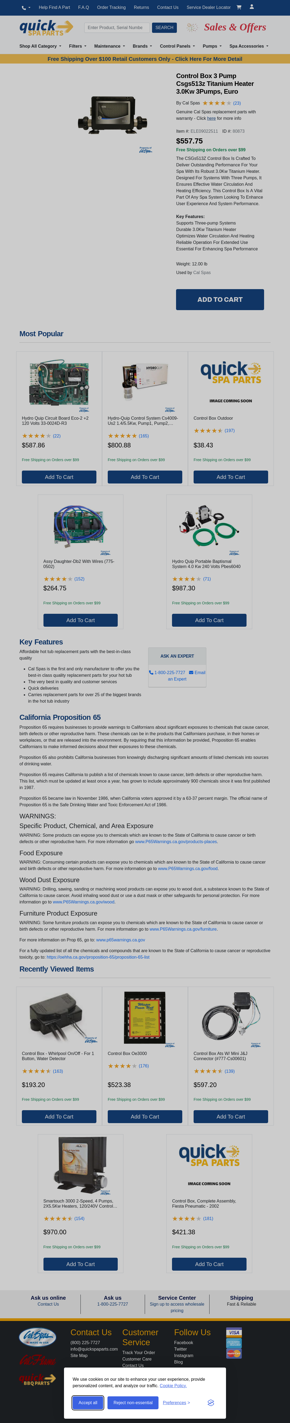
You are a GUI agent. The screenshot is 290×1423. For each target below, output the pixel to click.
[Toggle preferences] (176, 1403)
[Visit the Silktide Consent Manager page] (210, 1402)
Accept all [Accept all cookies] (88, 1402)
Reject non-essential (133, 1402)
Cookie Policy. (173, 1385)
